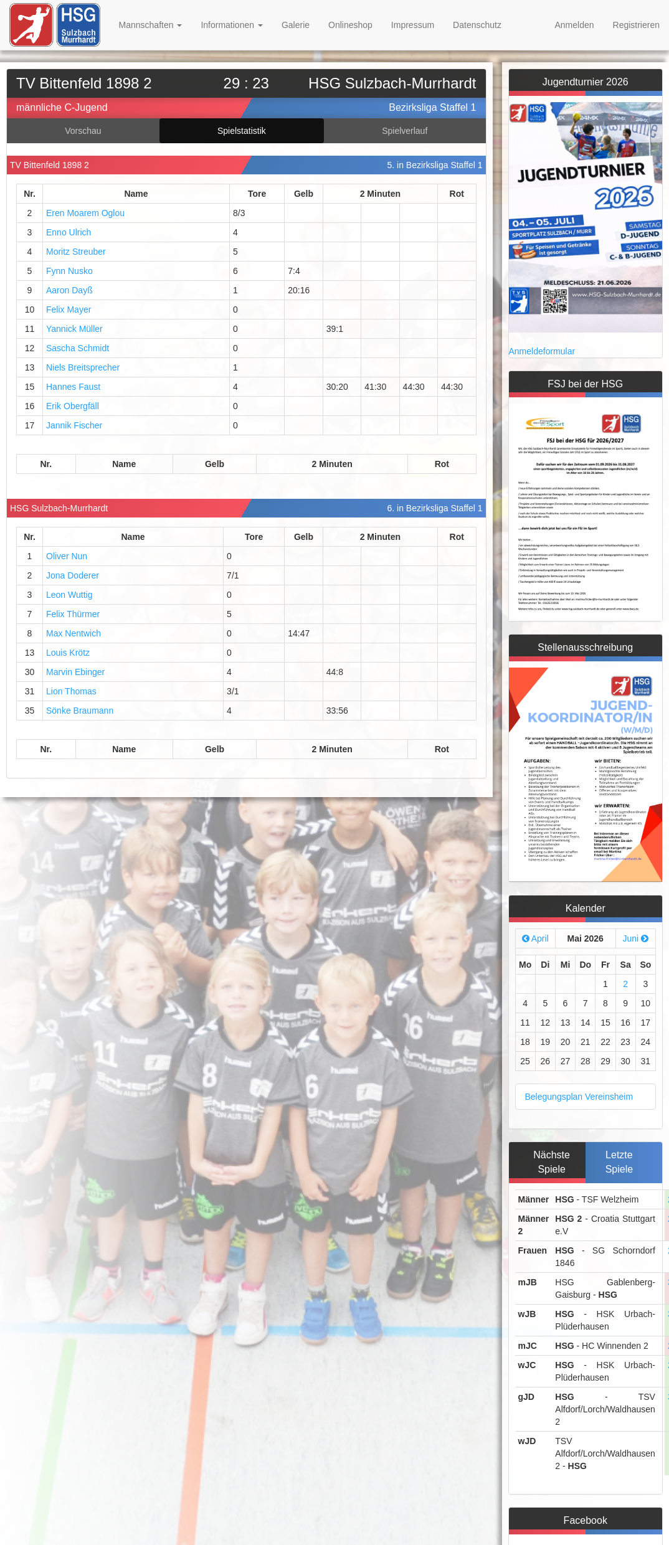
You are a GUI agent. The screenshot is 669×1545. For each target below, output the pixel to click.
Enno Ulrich (68, 232)
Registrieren (636, 25)
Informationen (232, 25)
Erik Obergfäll (72, 406)
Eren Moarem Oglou (85, 213)
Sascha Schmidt (77, 348)
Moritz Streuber (76, 252)
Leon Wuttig (69, 595)
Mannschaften (151, 25)
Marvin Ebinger (75, 672)
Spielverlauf (404, 131)
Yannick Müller (74, 329)
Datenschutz (477, 25)
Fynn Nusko (69, 271)
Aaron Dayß (69, 290)
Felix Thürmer (73, 614)
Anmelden (574, 25)
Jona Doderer (72, 575)
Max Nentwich (73, 633)
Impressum (412, 25)
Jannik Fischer (74, 425)
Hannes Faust (73, 387)
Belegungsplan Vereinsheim (579, 1097)
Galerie (296, 25)
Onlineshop (350, 25)
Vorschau (83, 131)
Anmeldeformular (542, 351)
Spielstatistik (241, 131)
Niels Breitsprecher (83, 367)
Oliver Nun (66, 556)
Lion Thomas (71, 691)
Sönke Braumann (79, 711)
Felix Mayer (68, 309)
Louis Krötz (68, 653)
